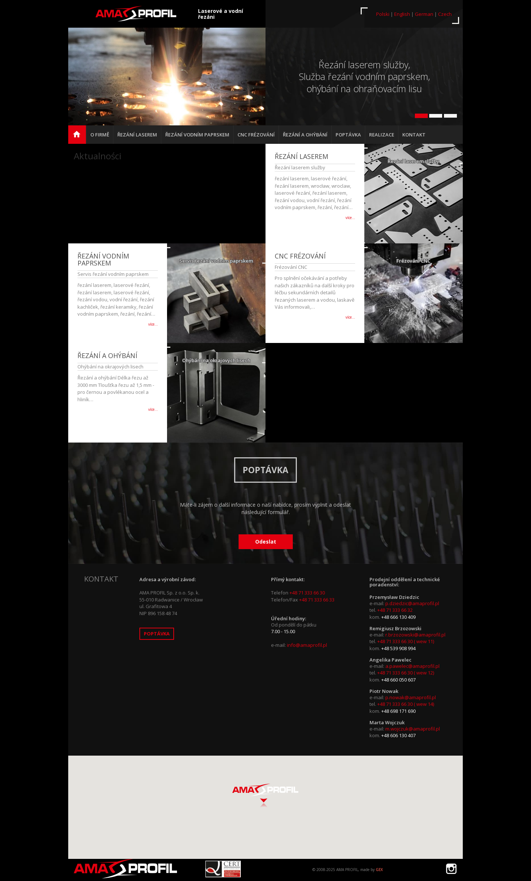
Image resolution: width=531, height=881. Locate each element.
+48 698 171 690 (398, 711)
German (424, 14)
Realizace (381, 134)
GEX (379, 869)
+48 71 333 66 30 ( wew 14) (405, 704)
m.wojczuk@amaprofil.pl (412, 728)
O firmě (99, 134)
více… (350, 217)
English (402, 14)
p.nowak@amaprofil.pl (410, 697)
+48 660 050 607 (398, 679)
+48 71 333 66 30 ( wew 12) (405, 672)
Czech (445, 14)
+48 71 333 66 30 (307, 592)
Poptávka (348, 134)
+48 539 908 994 (398, 648)
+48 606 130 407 (398, 735)
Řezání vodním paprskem (197, 134)
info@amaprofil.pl (307, 645)
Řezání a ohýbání (305, 134)
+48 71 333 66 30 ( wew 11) (405, 641)
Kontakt (414, 134)
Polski (382, 14)
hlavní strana (79, 137)
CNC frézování (256, 134)
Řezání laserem (137, 134)
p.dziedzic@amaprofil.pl (412, 603)
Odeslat (265, 541)
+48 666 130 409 (398, 617)
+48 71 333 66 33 (316, 599)
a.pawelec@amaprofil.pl (412, 666)
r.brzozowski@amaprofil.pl (415, 634)
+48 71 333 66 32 (395, 610)
